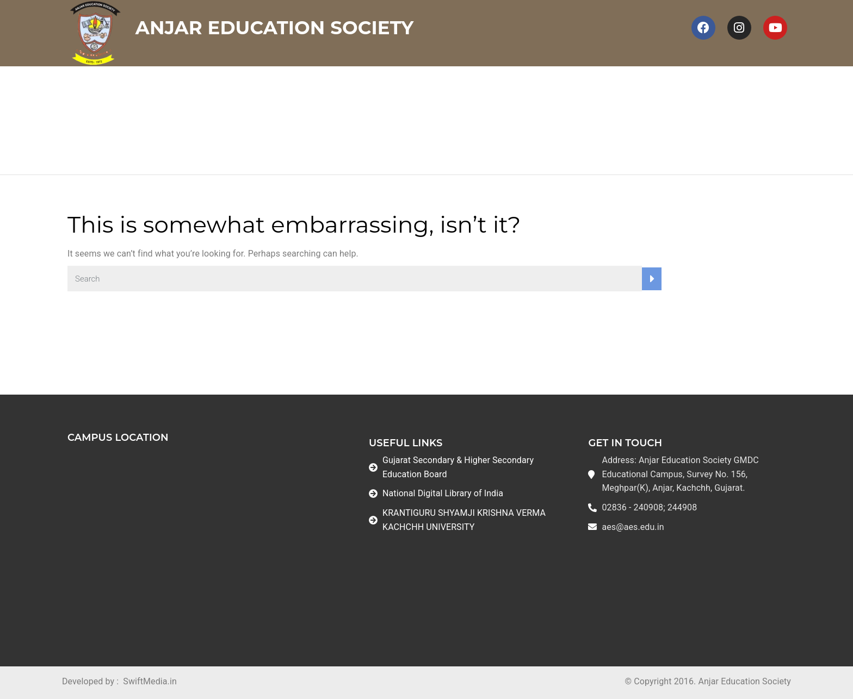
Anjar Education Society (274, 27)
